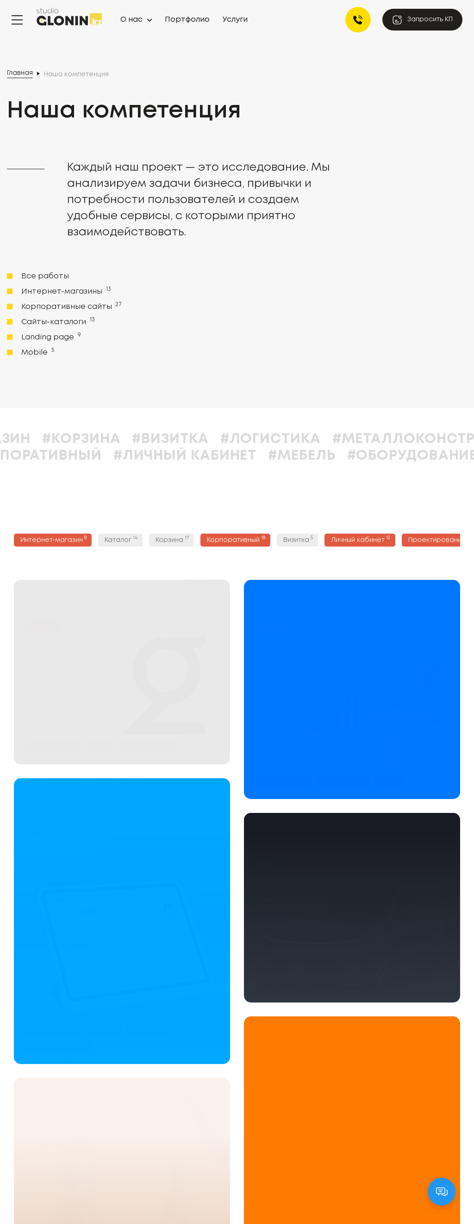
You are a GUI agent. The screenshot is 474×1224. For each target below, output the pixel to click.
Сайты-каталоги (57, 321)
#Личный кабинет (230, 455)
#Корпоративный (76, 455)
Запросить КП (422, 20)
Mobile (36, 352)
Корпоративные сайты (70, 306)
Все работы (45, 276)
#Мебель (346, 455)
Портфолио (187, 19)
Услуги (235, 19)
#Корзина (126, 439)
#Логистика (315, 439)
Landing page (50, 336)
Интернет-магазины (65, 291)
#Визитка (215, 439)
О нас (131, 19)
